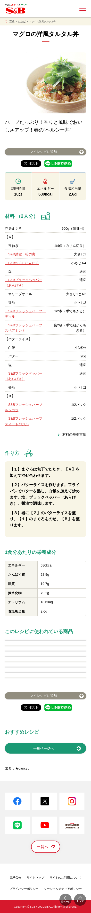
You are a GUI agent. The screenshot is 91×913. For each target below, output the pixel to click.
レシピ (21, 21)
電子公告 (15, 877)
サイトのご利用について (66, 877)
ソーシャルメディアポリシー (63, 888)
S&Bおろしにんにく (22, 263)
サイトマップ (35, 877)
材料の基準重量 (74, 434)
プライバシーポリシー (24, 888)
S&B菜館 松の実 (20, 254)
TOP (11, 21)
